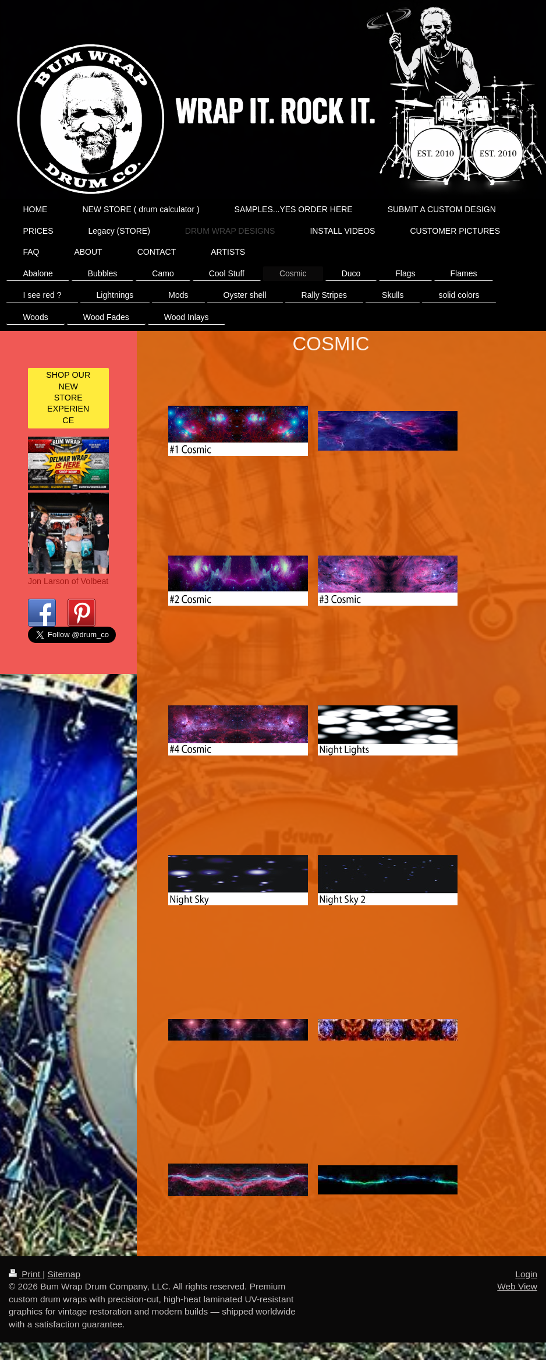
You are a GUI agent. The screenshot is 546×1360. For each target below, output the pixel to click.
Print (25, 1274)
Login (526, 1274)
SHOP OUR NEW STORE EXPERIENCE (68, 397)
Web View (517, 1286)
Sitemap (63, 1274)
